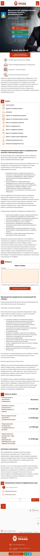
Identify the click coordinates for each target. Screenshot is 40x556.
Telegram (20, 36)
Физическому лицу (10, 494)
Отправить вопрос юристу (20, 288)
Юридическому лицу (11, 491)
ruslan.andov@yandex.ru (18, 544)
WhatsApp (20, 32)
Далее (35, 500)
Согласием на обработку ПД (30, 285)
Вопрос (4, 268)
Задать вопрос (20, 28)
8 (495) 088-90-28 (20, 50)
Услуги (37, 3)
